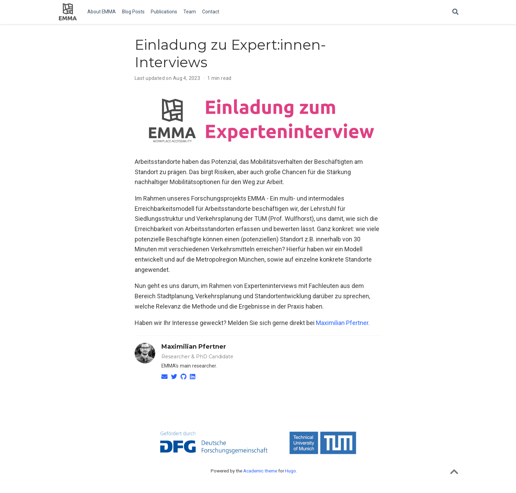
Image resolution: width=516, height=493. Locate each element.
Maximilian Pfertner (193, 346)
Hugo (290, 470)
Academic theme (260, 470)
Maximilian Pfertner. (343, 322)
